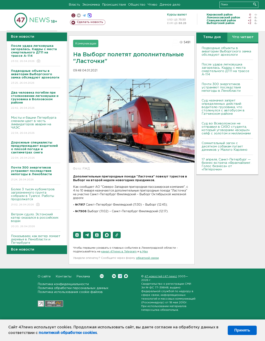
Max (126, 276)
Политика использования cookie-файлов (70, 292)
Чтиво (152, 4)
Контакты (63, 276)
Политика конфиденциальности (63, 284)
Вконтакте (102, 276)
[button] (77, 235)
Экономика (91, 4)
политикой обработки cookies (68, 333)
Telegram (120, 276)
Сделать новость (90, 22)
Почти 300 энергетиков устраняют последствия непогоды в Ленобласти (221, 87)
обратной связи (147, 258)
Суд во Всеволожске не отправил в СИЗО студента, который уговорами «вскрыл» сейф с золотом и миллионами (226, 128)
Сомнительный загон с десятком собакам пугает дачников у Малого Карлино (224, 146)
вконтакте (79, 15)
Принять (242, 330)
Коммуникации (85, 43)
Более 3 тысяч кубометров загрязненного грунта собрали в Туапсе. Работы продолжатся (35, 197)
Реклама (83, 276)
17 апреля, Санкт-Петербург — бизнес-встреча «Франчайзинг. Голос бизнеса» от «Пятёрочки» (226, 164)
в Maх (144, 252)
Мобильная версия (73, 15)
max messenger (90, 15)
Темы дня (212, 37)
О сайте (44, 276)
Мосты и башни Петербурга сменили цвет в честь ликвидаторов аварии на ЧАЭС (35, 125)
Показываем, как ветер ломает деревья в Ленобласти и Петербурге (35, 242)
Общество (136, 4)
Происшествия (114, 4)
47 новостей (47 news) (161, 276)
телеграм (84, 15)
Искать (254, 4)
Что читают (243, 37)
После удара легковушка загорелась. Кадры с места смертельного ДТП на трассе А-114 (225, 69)
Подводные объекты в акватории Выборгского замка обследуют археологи (226, 51)
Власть (74, 4)
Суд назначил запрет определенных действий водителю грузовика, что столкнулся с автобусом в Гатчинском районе (223, 107)
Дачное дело (170, 4)
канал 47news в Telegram (119, 252)
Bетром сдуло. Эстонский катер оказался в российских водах (35, 220)
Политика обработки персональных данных (73, 288)
